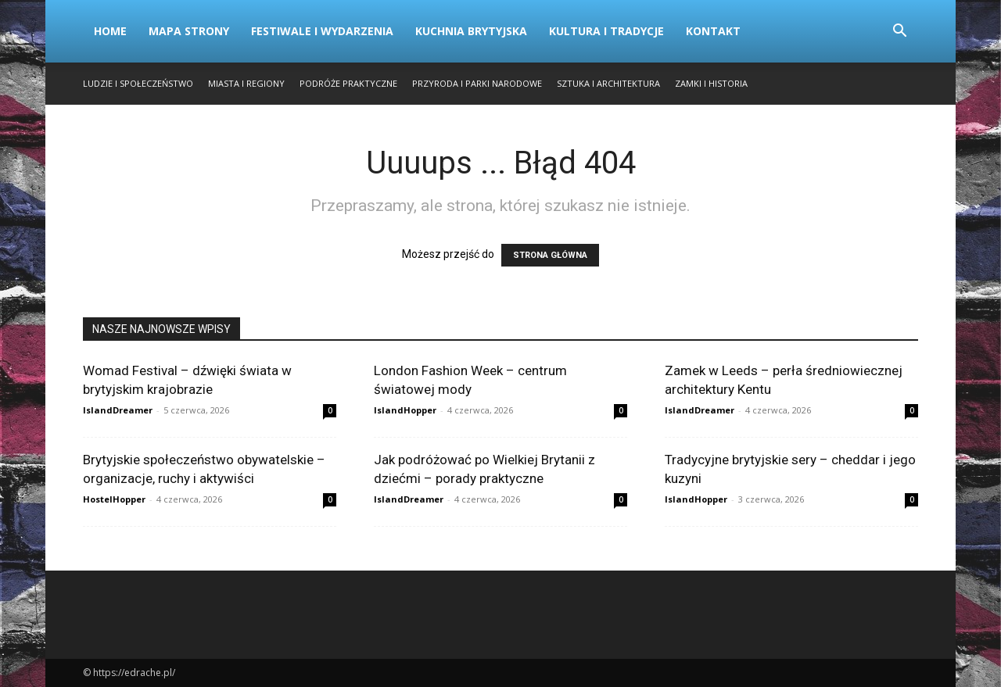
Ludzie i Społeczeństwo (138, 83)
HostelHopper (114, 499)
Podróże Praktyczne (348, 83)
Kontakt (713, 30)
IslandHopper (405, 410)
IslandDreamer (117, 410)
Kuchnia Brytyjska (471, 30)
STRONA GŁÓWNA (550, 255)
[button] (899, 32)
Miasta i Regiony (246, 83)
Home (110, 30)
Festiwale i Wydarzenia (322, 30)
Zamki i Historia (711, 83)
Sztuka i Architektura (608, 83)
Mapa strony (189, 30)
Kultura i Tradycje (606, 30)
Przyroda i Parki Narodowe (477, 83)
